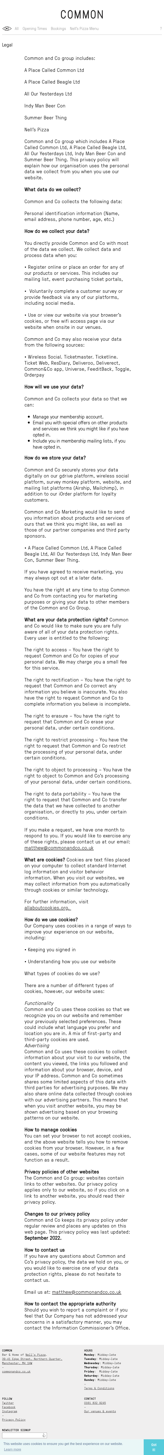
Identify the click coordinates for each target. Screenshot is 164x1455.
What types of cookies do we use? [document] (62, 973)
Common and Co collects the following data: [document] (74, 201)
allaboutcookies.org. (48, 907)
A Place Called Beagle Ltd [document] (52, 82)
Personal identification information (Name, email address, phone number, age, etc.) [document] (72, 216)
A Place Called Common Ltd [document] (54, 70)
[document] (78, 189)
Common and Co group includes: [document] (60, 58)
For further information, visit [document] (57, 904)
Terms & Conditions (99, 1388)
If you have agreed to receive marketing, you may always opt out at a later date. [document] (74, 574)
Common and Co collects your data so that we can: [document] (76, 401)
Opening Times (35, 28)
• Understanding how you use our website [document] (70, 961)
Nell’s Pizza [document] (37, 129)
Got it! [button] (153, 1447)
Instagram (9, 1411)
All (17, 28)
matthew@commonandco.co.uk (59, 847)
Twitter (8, 1403)
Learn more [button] (12, 1449)
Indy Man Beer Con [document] (45, 105)
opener (7, 29)
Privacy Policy (14, 1419)
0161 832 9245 (95, 1403)
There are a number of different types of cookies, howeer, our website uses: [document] (69, 988)
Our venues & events (100, 1411)
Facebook (8, 1407)
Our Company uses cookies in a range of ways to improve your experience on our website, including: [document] (78, 928)
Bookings (58, 28)
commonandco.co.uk (16, 1371)
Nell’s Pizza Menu (84, 28)
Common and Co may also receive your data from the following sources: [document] (73, 342)
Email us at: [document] (73, 1292)
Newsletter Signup (16, 1430)
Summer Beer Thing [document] (46, 117)
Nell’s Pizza (36, 1354)
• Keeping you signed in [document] (50, 949)
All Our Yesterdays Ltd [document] (48, 93)
